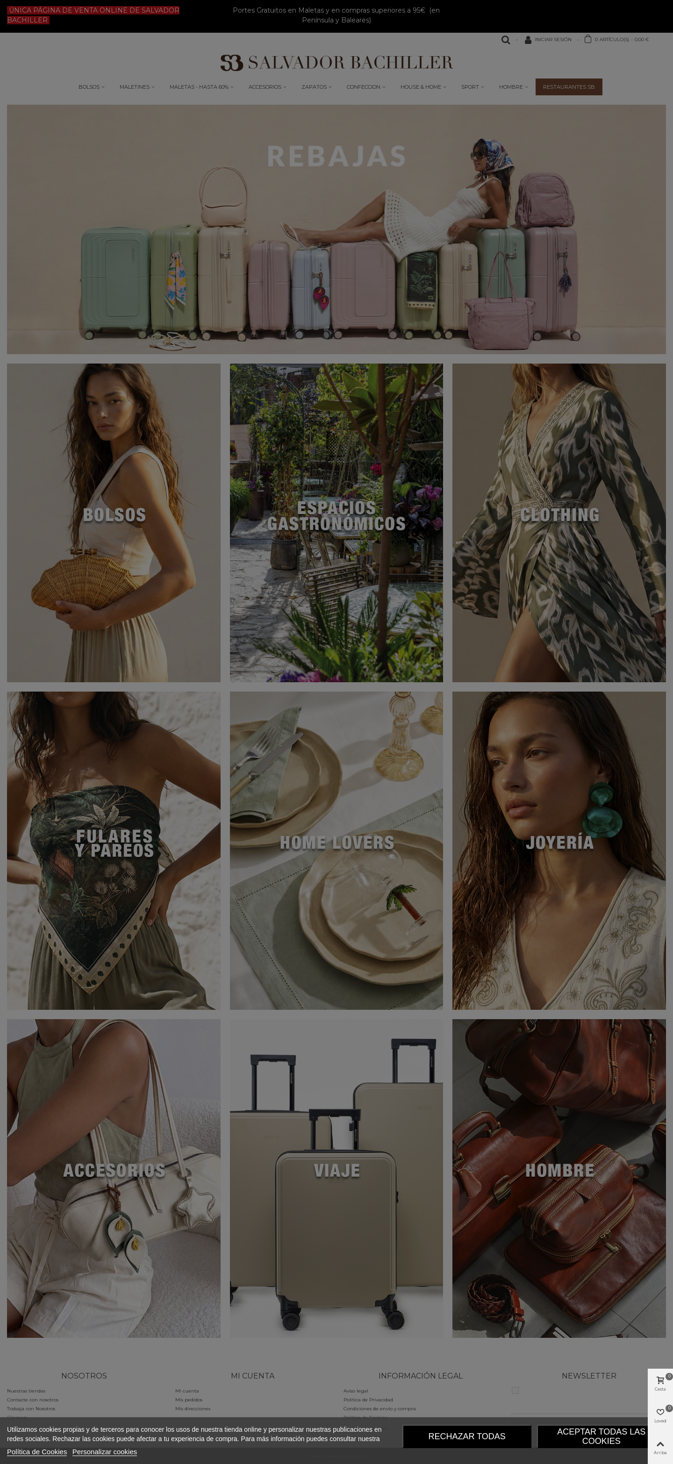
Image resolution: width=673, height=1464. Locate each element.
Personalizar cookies (104, 1452)
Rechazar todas (466, 1436)
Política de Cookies (37, 1452)
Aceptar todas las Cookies (601, 1436)
